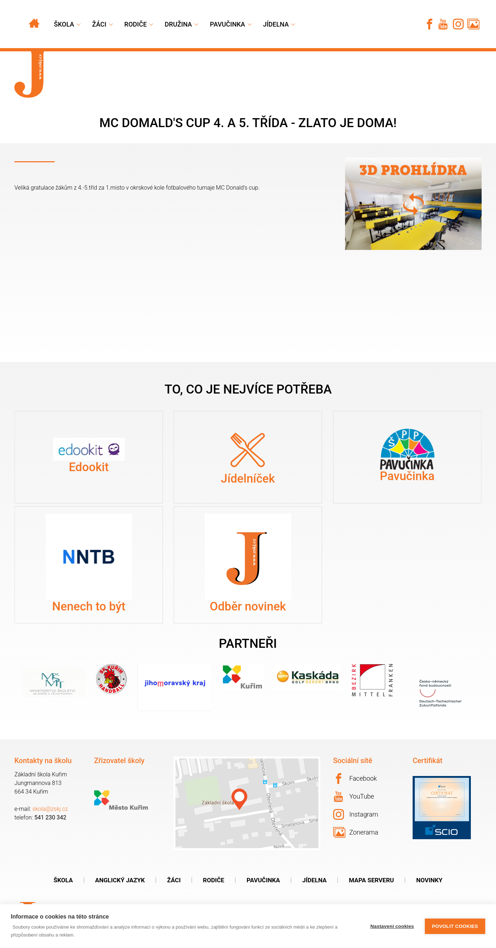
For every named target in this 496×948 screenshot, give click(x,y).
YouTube (354, 796)
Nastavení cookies (392, 926)
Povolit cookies (455, 926)
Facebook (355, 778)
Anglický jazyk (120, 880)
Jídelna (276, 24)
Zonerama (355, 832)
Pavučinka (227, 24)
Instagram (355, 814)
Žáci (174, 880)
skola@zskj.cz (50, 808)
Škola (64, 24)
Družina (178, 24)
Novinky (429, 880)
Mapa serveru (371, 880)
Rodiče (135, 24)
